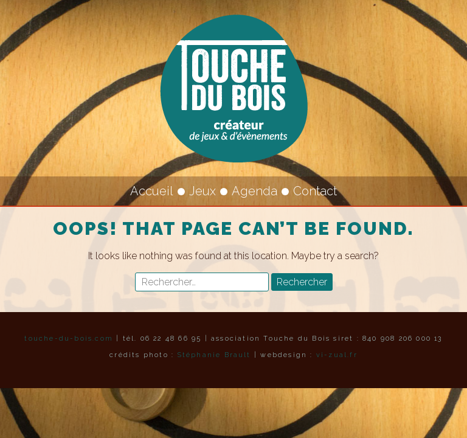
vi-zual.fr (337, 355)
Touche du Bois (233, 88)
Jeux (202, 191)
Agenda (254, 191)
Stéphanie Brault (214, 355)
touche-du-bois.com (68, 338)
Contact (315, 191)
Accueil (151, 191)
